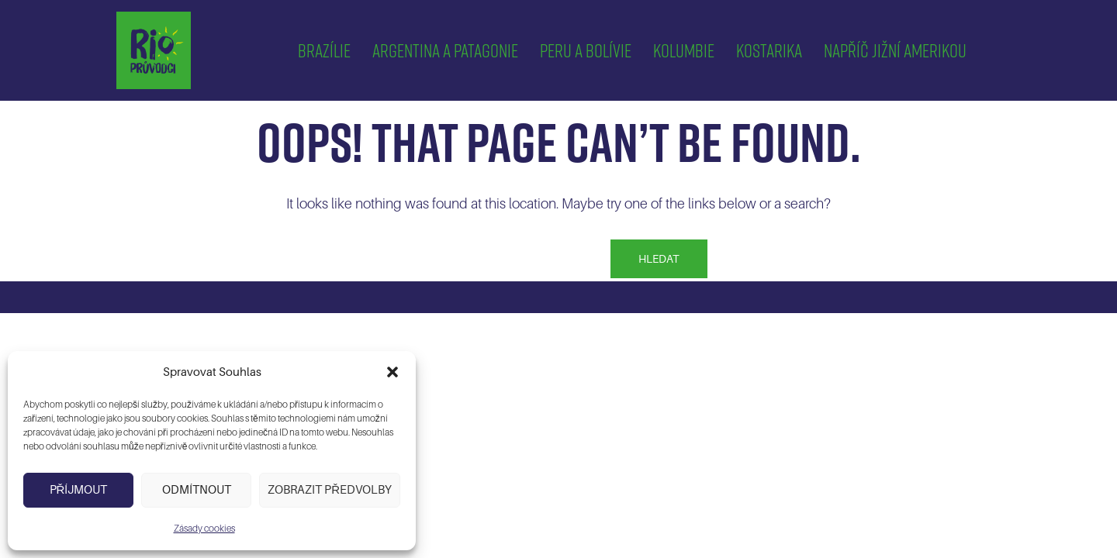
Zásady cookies (204, 528)
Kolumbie (683, 50)
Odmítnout (196, 490)
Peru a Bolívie (585, 50)
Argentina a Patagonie (445, 50)
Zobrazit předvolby (330, 490)
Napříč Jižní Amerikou (895, 50)
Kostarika (769, 50)
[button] (392, 372)
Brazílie (324, 50)
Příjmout (79, 490)
